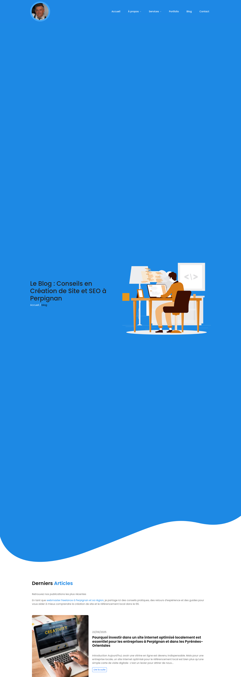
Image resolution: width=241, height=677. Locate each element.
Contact (205, 11)
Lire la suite (99, 669)
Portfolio (179, 11)
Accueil (127, 11)
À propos (144, 11)
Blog (192, 11)
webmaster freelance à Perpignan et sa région (75, 600)
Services (162, 11)
